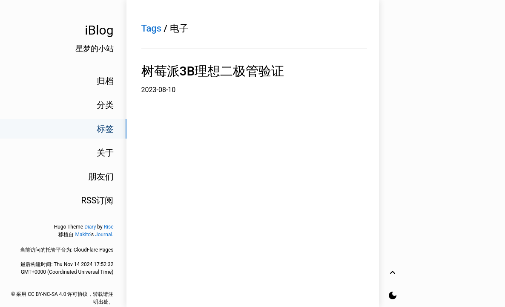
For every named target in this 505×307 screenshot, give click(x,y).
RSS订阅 (97, 200)
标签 (105, 129)
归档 (105, 81)
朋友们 (101, 176)
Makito (82, 234)
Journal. (104, 234)
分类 (105, 105)
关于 (105, 153)
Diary (90, 227)
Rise (109, 227)
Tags (151, 28)
